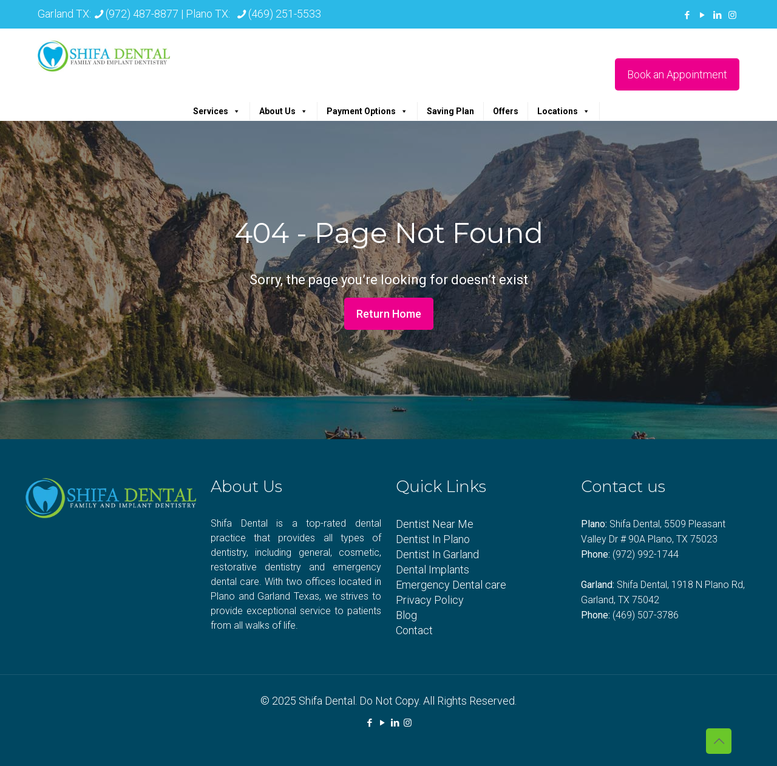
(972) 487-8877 (142, 13)
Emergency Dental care (451, 584)
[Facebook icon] (686, 15)
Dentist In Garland (437, 554)
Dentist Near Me (434, 524)
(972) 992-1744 (645, 554)
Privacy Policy (430, 599)
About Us (283, 111)
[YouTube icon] (702, 15)
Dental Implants (432, 569)
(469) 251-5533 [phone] (284, 13)
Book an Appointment (677, 74)
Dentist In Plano (433, 539)
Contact (414, 630)
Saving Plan (450, 111)
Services (216, 111)
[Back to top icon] (718, 741)
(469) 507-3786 (645, 615)
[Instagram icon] (732, 15)
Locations (563, 111)
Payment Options (367, 111)
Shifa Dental (327, 700)
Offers (505, 111)
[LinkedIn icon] (717, 15)
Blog (406, 615)
